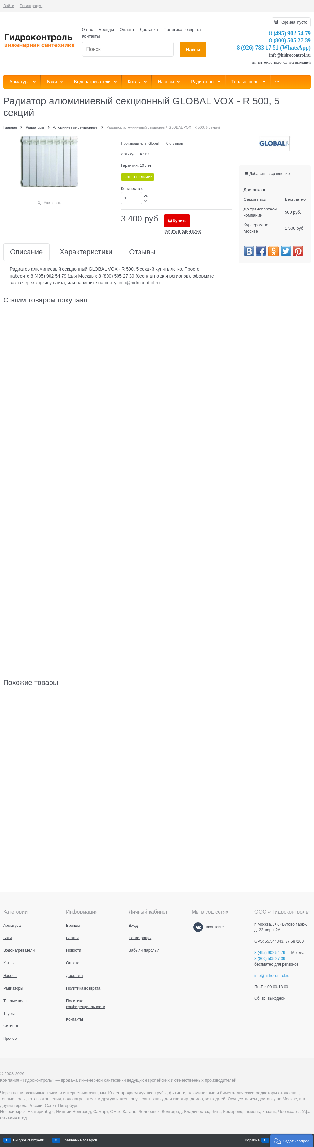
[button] (291, 1140)
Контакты (91, 36)
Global (153, 143)
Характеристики (86, 252)
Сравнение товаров (79, 1140)
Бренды (106, 29)
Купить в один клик (182, 231)
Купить (179, 221)
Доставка (149, 29)
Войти (8, 6)
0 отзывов (174, 143)
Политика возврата (182, 29)
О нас (87, 29)
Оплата (127, 29)
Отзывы (142, 252)
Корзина (252, 1140)
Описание (26, 252)
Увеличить (52, 203)
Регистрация (31, 6)
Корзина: (293, 22)
